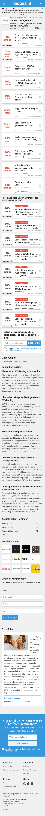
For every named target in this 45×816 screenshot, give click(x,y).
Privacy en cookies (9, 786)
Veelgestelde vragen (30, 770)
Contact (26, 773)
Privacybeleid (16, 350)
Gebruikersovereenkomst (31, 348)
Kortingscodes (21, 17)
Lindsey (39, 45)
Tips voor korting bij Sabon (15, 362)
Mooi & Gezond (24, 702)
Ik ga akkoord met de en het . (23, 349)
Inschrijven (34, 343)
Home (12, 17)
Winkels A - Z (7, 766)
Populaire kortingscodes (11, 770)
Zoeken (42, 3)
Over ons (26, 766)
